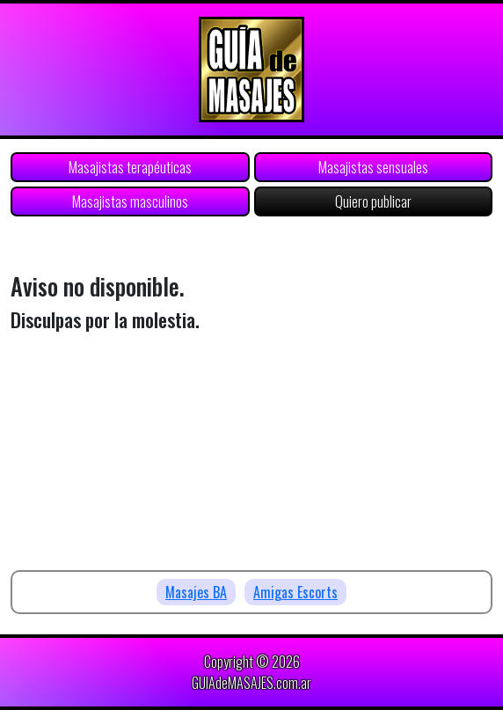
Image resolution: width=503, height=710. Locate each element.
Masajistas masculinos (130, 201)
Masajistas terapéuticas (130, 167)
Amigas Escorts (295, 592)
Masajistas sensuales (373, 167)
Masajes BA (196, 592)
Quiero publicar (373, 201)
